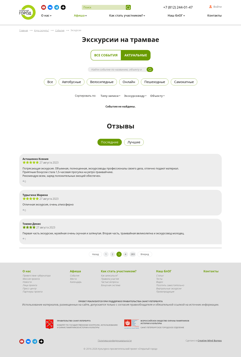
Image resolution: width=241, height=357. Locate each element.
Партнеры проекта (32, 291)
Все (50, 82)
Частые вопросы (110, 281)
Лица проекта (30, 285)
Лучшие (134, 142)
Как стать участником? (126, 15)
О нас (45, 15)
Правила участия (110, 278)
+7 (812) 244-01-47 (178, 7)
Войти (217, 7)
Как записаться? (109, 275)
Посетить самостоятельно (170, 285)
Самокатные (184, 82)
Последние (109, 142)
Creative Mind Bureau (210, 340)
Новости (27, 281)
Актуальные (135, 55)
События (74, 275)
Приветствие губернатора (36, 275)
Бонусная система (110, 285)
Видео (159, 281)
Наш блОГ (176, 15)
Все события (106, 55)
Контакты (214, 15)
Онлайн (129, 82)
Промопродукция (165, 291)
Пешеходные (154, 82)
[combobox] (111, 96)
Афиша (79, 15)
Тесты (159, 278)
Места (73, 278)
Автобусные (71, 82)
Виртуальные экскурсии (168, 288)
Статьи (159, 275)
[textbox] (111, 96)
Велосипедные (101, 82)
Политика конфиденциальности (115, 340)
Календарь (75, 281)
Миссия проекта (31, 278)
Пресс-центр (29, 288)
